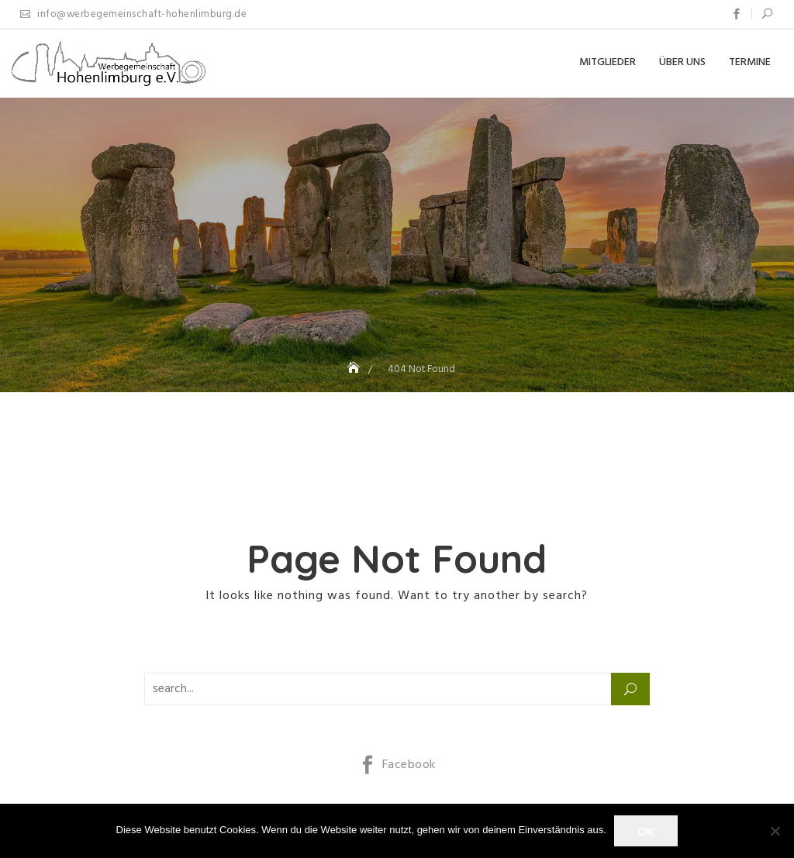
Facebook (736, 14)
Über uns (682, 62)
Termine (750, 62)
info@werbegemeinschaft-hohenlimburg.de (133, 14)
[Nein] (774, 831)
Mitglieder (607, 62)
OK (646, 831)
